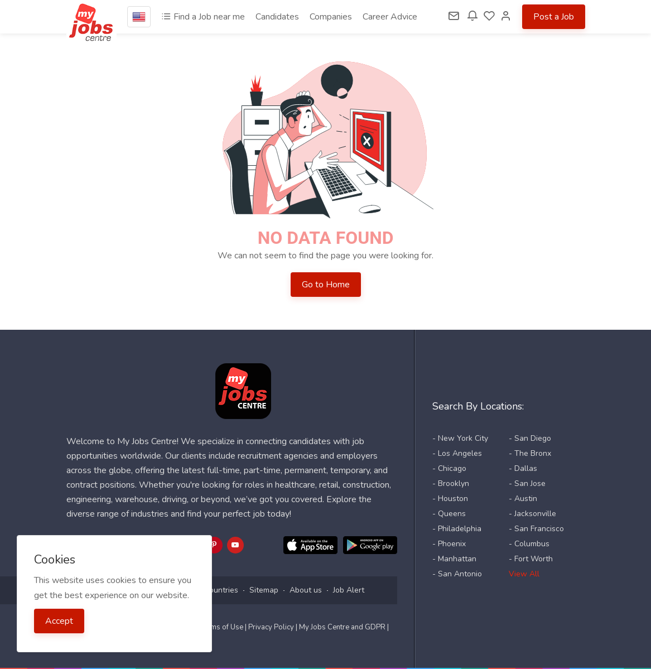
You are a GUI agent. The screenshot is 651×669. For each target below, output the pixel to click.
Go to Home (326, 284)
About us (306, 590)
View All (524, 574)
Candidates (277, 17)
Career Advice (390, 17)
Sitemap (263, 590)
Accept (59, 621)
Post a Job (553, 17)
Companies (331, 17)
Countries (221, 590)
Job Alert (348, 590)
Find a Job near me (203, 17)
